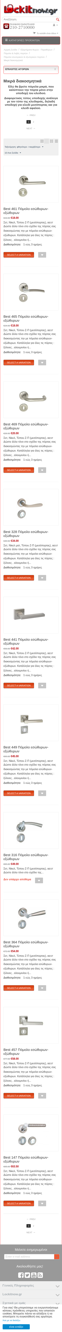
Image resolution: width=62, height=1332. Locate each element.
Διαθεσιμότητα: (12, 244)
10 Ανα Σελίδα (13, 153)
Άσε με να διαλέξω (11, 1320)
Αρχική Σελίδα (10, 49)
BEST (50, 222)
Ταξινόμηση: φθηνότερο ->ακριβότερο (24, 147)
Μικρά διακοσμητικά (13, 60)
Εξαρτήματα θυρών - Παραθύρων (36, 49)
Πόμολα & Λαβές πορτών (16, 53)
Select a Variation (19, 254)
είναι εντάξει (16, 1326)
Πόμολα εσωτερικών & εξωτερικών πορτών (24, 57)
